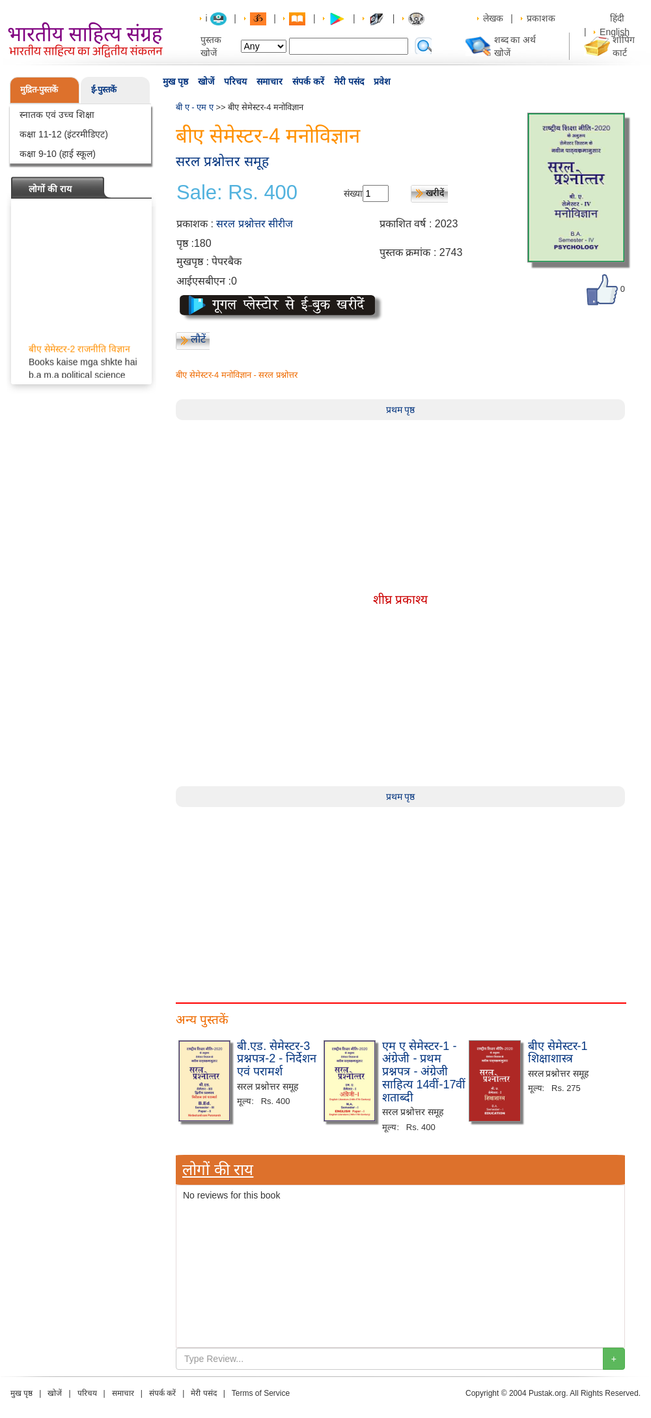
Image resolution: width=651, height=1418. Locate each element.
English (615, 32)
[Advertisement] (400, 898)
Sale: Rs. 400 (237, 193)
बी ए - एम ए (195, 107)
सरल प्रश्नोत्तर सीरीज (254, 223)
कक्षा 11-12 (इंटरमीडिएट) (64, 134)
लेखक (493, 18)
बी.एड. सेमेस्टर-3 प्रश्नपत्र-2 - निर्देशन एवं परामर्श (276, 1059)
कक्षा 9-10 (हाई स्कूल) (58, 154)
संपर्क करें (308, 81)
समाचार (269, 81)
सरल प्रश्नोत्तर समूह (222, 161)
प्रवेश (382, 81)
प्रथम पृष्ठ (400, 409)
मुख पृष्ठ (175, 81)
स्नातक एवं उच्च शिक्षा (57, 114)
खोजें (206, 81)
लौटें (198, 339)
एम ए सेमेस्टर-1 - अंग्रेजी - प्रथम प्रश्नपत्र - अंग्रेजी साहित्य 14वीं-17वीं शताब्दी (423, 1072)
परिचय (235, 81)
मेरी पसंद (349, 81)
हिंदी (618, 18)
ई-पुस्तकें (104, 89)
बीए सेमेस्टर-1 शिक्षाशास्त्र (558, 1053)
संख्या (353, 193)
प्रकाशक (541, 18)
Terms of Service (261, 1393)
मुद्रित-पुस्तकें (39, 89)
